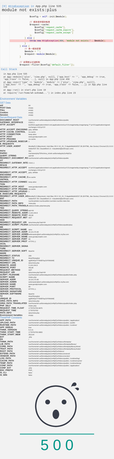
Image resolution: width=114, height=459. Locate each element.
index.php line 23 (65, 93)
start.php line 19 (35, 90)
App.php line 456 (59, 79)
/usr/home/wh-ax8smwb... (32, 93)
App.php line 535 (48, 6)
